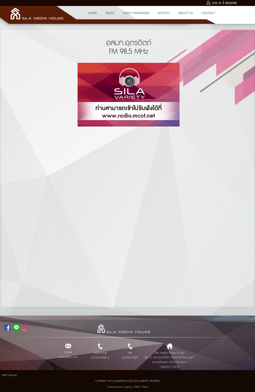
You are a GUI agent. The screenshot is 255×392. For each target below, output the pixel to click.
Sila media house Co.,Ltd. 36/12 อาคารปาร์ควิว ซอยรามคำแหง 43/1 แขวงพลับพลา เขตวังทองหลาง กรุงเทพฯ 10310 (169, 357)
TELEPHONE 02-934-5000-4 (100, 353)
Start (137, 387)
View (145, 387)
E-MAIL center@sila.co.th (68, 352)
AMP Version (9, 375)
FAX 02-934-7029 (130, 353)
